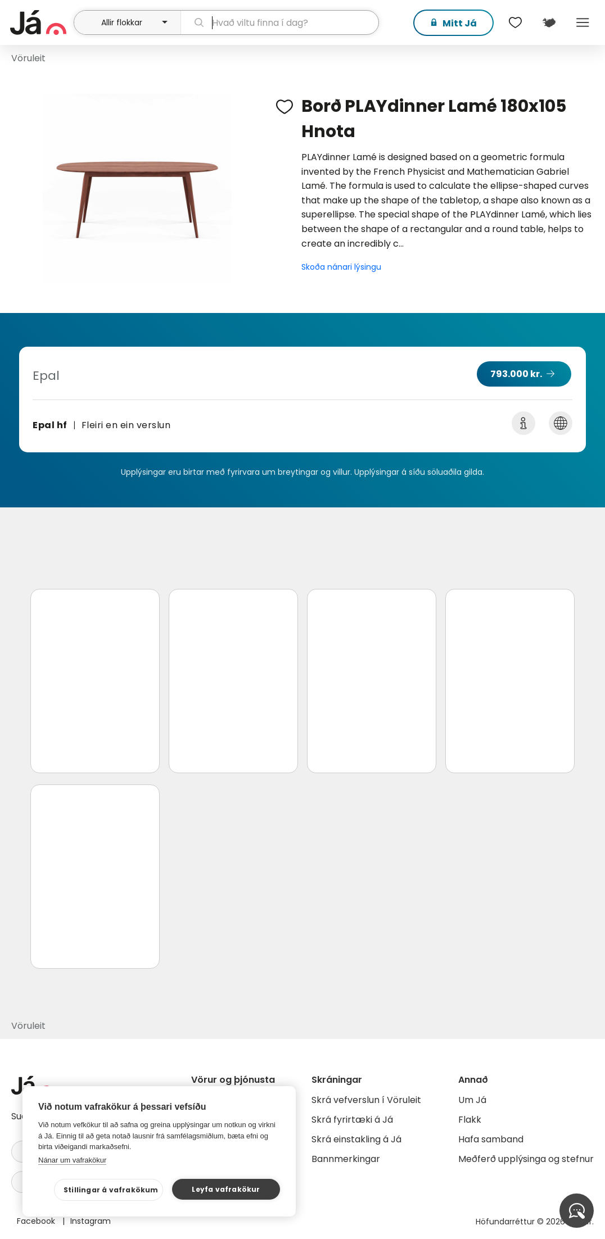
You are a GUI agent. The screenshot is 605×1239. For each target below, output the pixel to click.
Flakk (469, 1119)
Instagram (90, 1221)
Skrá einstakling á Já (356, 1139)
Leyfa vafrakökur (226, 1189)
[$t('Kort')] (548, 22)
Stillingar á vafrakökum (111, 1190)
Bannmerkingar (345, 1158)
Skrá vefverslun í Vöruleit (366, 1099)
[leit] (279, 22)
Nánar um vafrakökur (72, 1160)
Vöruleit (28, 58)
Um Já (472, 1099)
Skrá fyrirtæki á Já (352, 1119)
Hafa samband (490, 1139)
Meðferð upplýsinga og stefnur (526, 1158)
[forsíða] (40, 22)
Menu (582, 22)
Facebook (37, 1221)
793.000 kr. (516, 373)
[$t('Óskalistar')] (515, 22)
